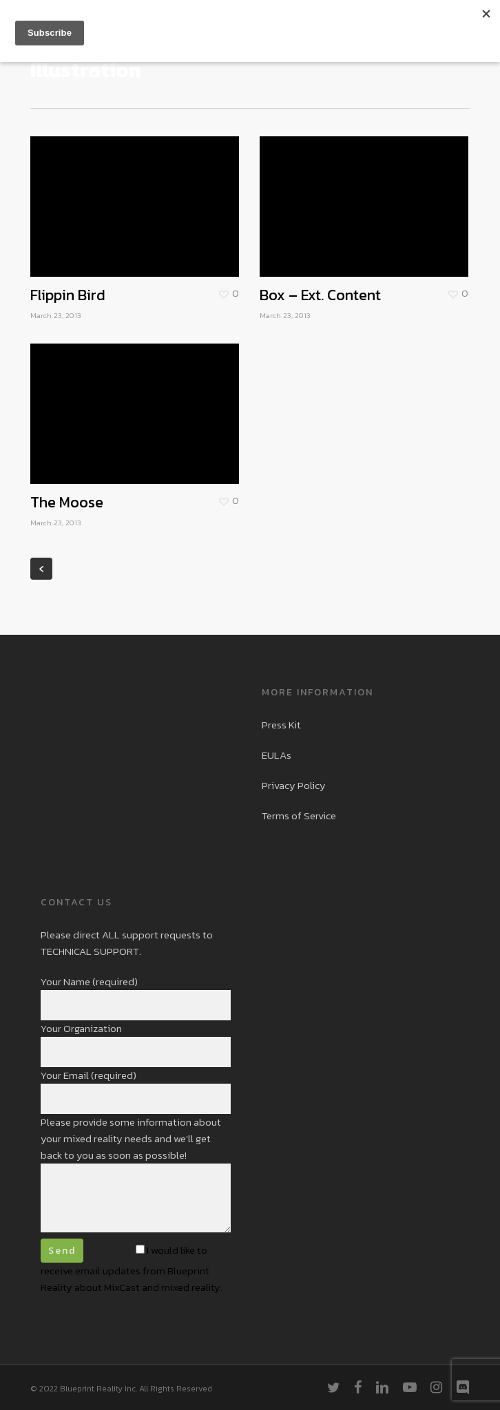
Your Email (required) (136, 1090)
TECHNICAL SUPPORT (90, 951)
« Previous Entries (41, 569)
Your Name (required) (136, 997)
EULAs (276, 755)
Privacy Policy (294, 785)
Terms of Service (299, 815)
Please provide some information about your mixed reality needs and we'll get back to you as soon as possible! (136, 1175)
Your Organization (136, 1043)
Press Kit (281, 725)
